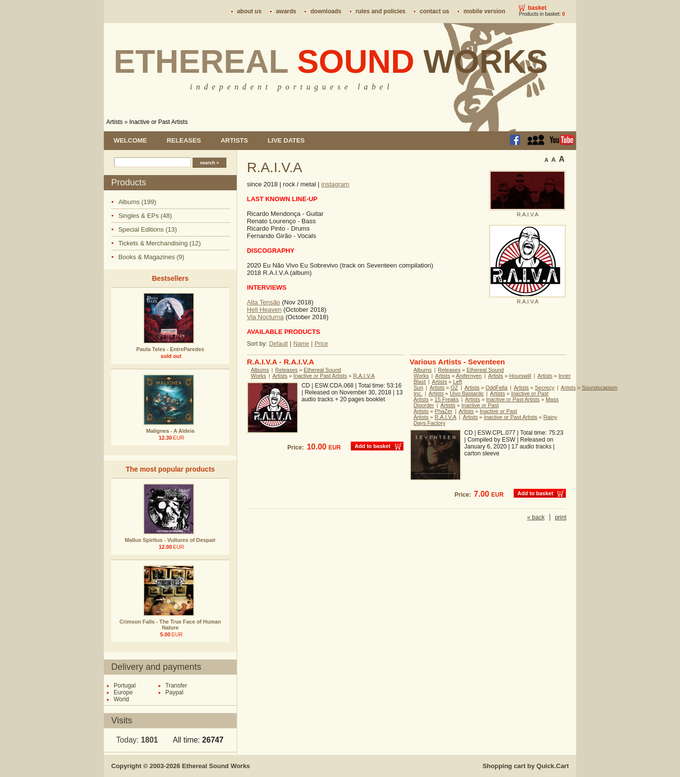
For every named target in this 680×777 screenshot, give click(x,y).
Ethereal (331, 61)
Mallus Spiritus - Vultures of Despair (170, 540)
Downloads (325, 11)
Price (321, 343)
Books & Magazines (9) (151, 257)
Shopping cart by (526, 766)
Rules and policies (380, 11)
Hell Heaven (264, 309)
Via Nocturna (265, 317)
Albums (260, 370)
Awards (286, 11)
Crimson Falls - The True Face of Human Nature (170, 624)
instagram (335, 184)
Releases (184, 140)
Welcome (130, 140)
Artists (114, 122)
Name (301, 343)
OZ (454, 387)
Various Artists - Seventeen (457, 362)
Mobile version (484, 11)
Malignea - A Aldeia (170, 431)
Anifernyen (469, 376)
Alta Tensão (263, 302)
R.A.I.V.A (363, 376)
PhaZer (443, 411)
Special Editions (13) (147, 229)
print (560, 517)
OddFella (497, 387)
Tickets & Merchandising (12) (159, 243)
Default (278, 343)
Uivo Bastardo (467, 393)
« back (535, 517)
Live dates (286, 140)
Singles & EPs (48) (145, 215)
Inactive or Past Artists (158, 122)
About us (249, 11)
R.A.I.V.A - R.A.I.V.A (280, 362)
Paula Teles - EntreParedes (170, 349)
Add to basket (373, 446)
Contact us (434, 11)
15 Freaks (446, 399)
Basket (537, 7)
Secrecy (545, 387)
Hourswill (520, 376)
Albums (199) (137, 202)
